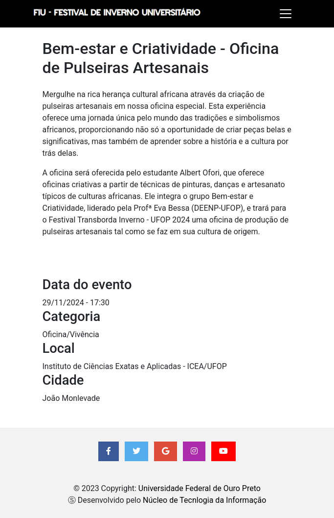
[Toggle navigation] (285, 14)
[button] (108, 451)
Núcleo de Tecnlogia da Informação (204, 500)
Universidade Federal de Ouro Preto (199, 488)
